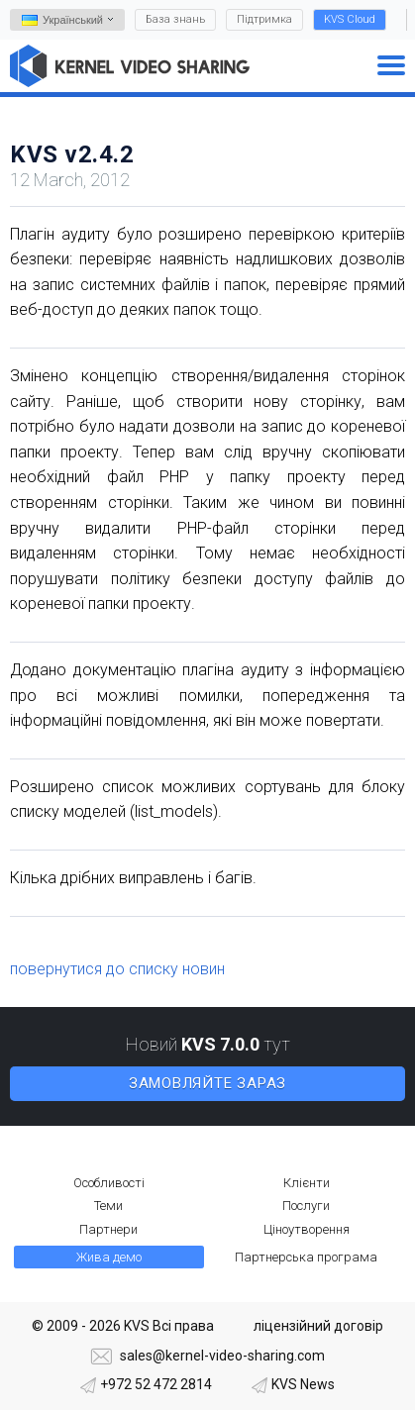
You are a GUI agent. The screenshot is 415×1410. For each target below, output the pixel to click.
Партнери (108, 1229)
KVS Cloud (349, 19)
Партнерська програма (306, 1257)
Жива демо (109, 1257)
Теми (108, 1205)
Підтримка (264, 19)
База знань (175, 19)
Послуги (306, 1205)
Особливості (109, 1182)
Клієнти (306, 1182)
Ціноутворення (306, 1229)
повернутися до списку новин (117, 968)
